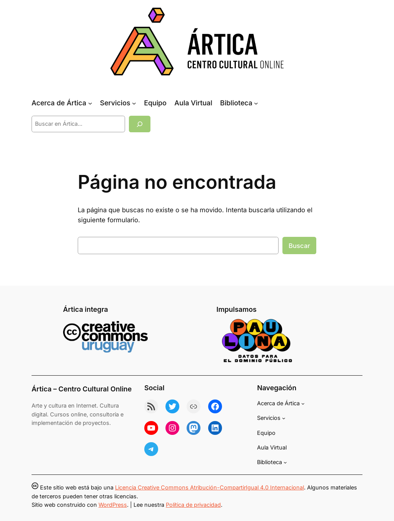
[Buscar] (139, 124)
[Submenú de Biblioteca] (256, 103)
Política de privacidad (193, 504)
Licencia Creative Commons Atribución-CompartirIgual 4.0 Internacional (209, 487)
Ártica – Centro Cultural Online (82, 389)
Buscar (299, 246)
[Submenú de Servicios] (134, 103)
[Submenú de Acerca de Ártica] (90, 103)
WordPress (112, 504)
